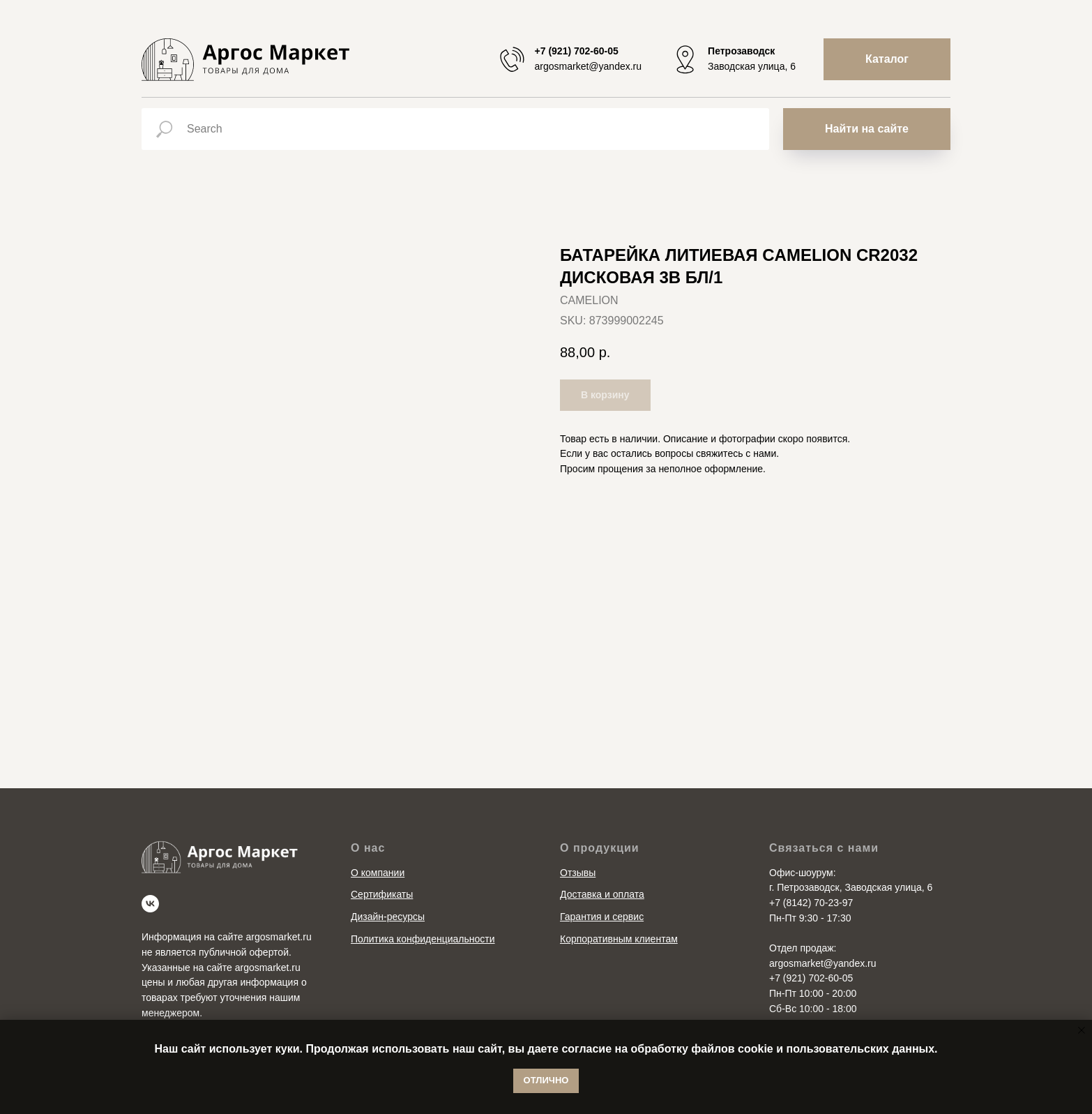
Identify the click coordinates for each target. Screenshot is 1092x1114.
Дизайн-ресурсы (388, 916)
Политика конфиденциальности (423, 938)
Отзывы (578, 872)
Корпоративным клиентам (619, 938)
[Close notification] (1082, 1030)
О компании (377, 872)
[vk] (150, 903)
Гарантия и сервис (602, 916)
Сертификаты (382, 894)
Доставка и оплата (602, 894)
